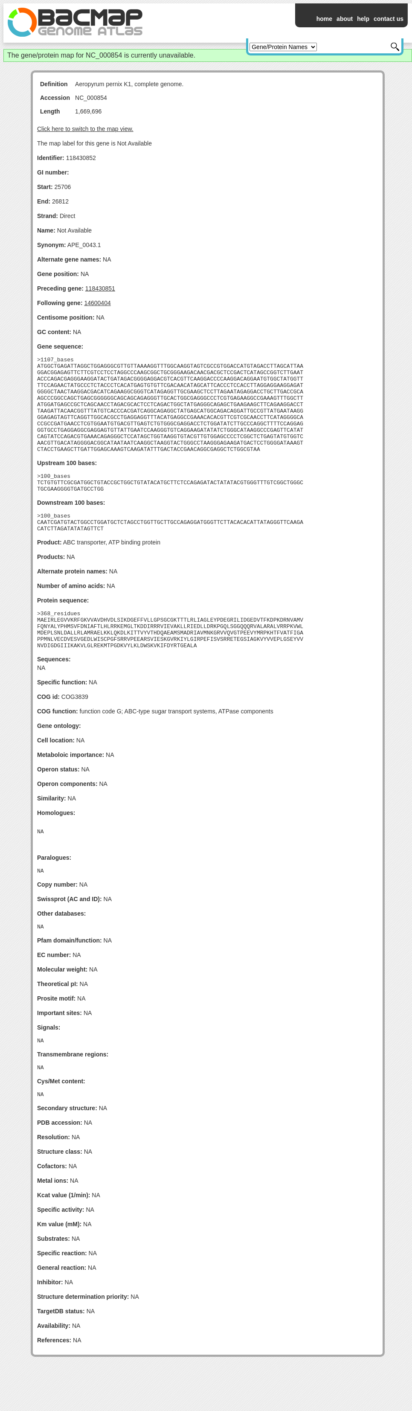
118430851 (100, 288)
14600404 (97, 303)
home (324, 18)
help (363, 18)
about (345, 18)
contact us (388, 18)
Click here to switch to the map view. (85, 128)
